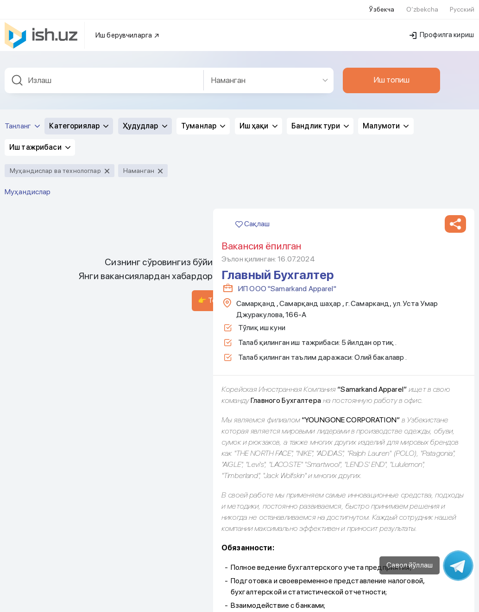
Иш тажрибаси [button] (39, 145)
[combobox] (104, 78)
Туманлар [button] (203, 124)
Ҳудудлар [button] (145, 124)
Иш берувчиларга (127, 33)
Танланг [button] (22, 124)
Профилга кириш (442, 33)
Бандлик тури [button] (320, 124)
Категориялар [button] (78, 124)
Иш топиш (391, 78)
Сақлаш (252, 221)
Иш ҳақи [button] (258, 124)
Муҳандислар (28, 189)
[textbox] (104, 78)
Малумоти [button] (386, 124)
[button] (455, 222)
